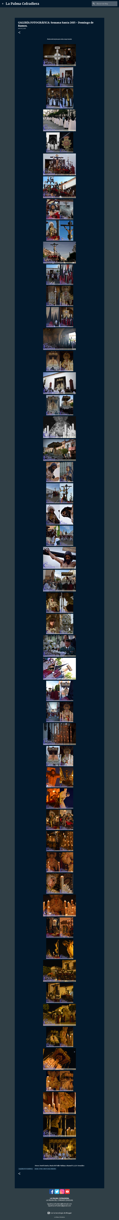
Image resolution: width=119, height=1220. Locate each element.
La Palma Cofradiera (22, 4)
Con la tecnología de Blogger (59, 1213)
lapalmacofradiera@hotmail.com (59, 1204)
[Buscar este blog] (106, 3)
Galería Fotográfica (25, 1169)
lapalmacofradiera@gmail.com (59, 1206)
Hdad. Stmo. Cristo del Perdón (45, 1169)
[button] (19, 32)
